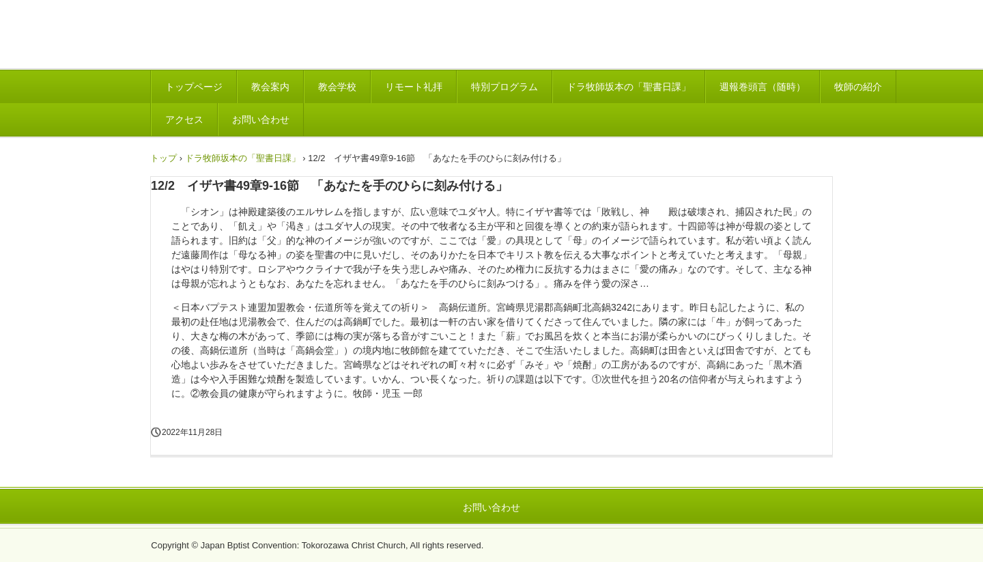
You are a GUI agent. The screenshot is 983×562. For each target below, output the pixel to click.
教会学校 (337, 86)
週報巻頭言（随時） (763, 86)
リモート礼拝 (413, 86)
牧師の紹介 (858, 86)
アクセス (184, 119)
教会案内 (270, 86)
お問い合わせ (260, 119)
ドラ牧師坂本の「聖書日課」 (629, 86)
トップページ (194, 86)
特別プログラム (504, 86)
